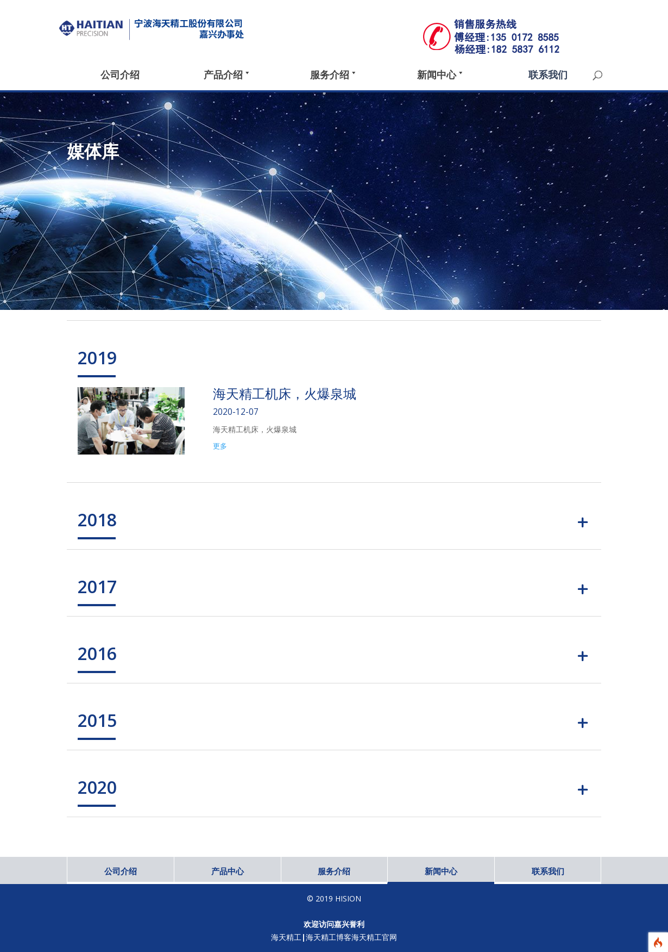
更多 (220, 446)
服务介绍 (334, 871)
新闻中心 (441, 871)
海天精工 (286, 937)
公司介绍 (120, 871)
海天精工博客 (328, 937)
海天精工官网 (374, 937)
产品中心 (227, 871)
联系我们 (548, 871)
